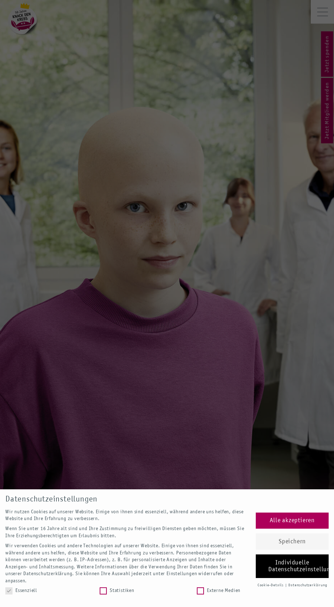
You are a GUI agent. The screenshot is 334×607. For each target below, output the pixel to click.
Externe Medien (218, 590)
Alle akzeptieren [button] (292, 521)
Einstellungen (181, 573)
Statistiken (117, 590)
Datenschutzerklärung (47, 573)
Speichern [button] (292, 542)
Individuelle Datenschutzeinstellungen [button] (298, 566)
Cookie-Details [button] (271, 585)
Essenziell (21, 590)
